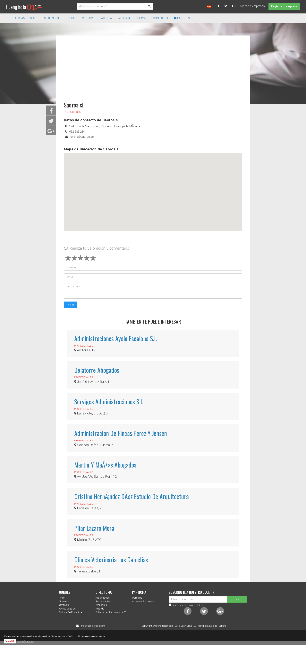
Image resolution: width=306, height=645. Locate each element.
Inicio (61, 597)
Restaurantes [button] (51, 18)
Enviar (70, 304)
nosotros (64, 601)
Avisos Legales (67, 608)
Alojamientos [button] (25, 18)
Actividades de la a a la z (111, 612)
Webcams (125, 18)
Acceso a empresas (252, 6)
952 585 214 (77, 131)
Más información (25, 641)
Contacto (160, 18)
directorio (87, 18)
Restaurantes (103, 601)
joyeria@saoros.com (83, 136)
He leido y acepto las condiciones (188, 605)
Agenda (106, 18)
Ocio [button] (70, 18)
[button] (153, 188)
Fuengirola (26, 7)
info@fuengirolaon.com (93, 626)
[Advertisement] (153, 66)
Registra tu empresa (284, 6)
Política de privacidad (71, 612)
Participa (182, 18)
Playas (142, 18)
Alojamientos (103, 597)
